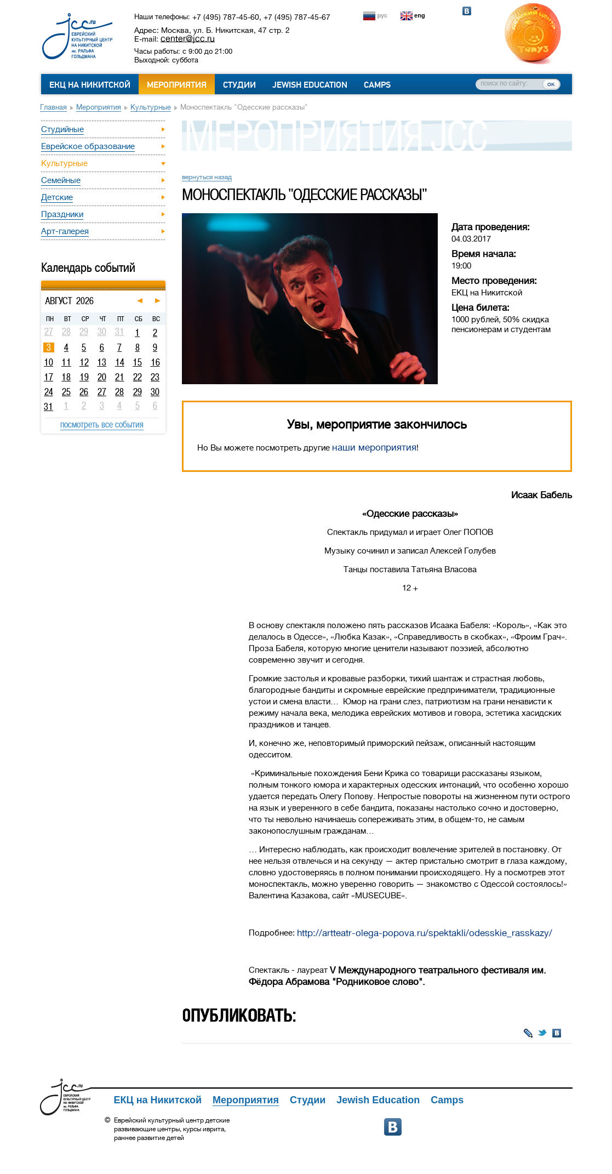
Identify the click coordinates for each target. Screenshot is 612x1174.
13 (101, 362)
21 (119, 377)
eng (419, 15)
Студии (239, 84)
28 (119, 392)
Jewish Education (309, 84)
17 (48, 377)
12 (84, 362)
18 (66, 377)
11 (66, 362)
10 (48, 362)
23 (155, 377)
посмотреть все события (102, 424)
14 (119, 362)
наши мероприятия (374, 447)
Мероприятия (177, 84)
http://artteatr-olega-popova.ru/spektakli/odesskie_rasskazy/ (424, 933)
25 (66, 392)
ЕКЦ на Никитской (89, 84)
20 (102, 377)
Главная (53, 107)
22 (137, 377)
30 (155, 392)
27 (102, 392)
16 (155, 362)
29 (137, 392)
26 (83, 392)
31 (48, 407)
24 (48, 392)
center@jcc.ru (188, 38)
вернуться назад (207, 177)
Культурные (150, 107)
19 (84, 377)
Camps (377, 84)
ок (550, 84)
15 (137, 362)
